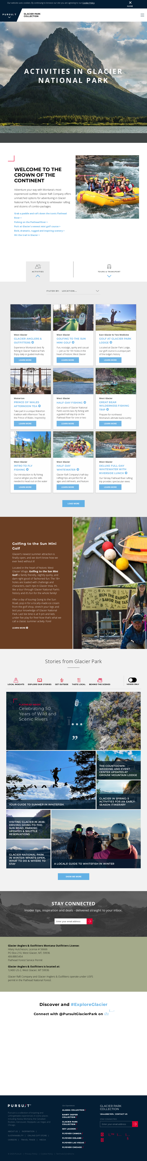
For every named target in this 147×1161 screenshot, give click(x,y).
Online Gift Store (37, 1131)
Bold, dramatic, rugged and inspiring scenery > (39, 226)
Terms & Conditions (65, 1149)
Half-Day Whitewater (66, 463)
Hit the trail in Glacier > (27, 230)
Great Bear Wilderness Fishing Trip (114, 401)
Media (42, 1135)
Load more (73, 499)
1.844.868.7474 (107, 1109)
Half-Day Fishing (70, 398)
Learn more (19, 623)
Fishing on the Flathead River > (31, 217)
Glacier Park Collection (70, 1118)
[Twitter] (110, 1129)
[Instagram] (119, 1129)
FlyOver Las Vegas (73, 1138)
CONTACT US (121, 1109)
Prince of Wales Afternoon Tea (26, 399)
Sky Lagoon (69, 1124)
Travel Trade (28, 1135)
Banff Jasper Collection (70, 1111)
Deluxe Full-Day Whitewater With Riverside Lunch (112, 465)
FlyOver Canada (71, 1129)
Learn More (25, 355)
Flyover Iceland (72, 1133)
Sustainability (16, 1131)
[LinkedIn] (102, 1135)
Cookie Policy (88, 3)
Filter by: (53, 286)
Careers (12, 1135)
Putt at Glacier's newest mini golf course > (37, 221)
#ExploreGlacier (89, 999)
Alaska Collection (73, 1105)
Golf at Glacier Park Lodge (115, 336)
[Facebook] (102, 1129)
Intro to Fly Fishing (23, 463)
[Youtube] (127, 1129)
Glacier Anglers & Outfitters (28, 336)
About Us (13, 1127)
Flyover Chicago (72, 1142)
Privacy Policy (31, 1149)
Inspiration (28, 1127)
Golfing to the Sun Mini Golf (71, 336)
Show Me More (73, 871)
